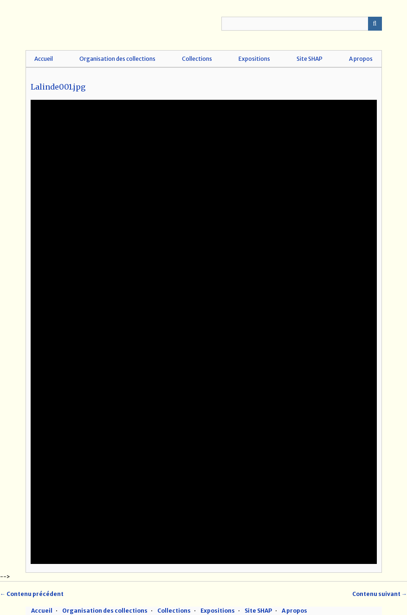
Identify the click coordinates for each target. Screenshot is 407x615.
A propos (361, 58)
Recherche (375, 24)
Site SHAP (310, 58)
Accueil (43, 58)
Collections (197, 58)
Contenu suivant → (379, 593)
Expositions (254, 58)
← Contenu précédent (32, 593)
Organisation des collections (117, 58)
